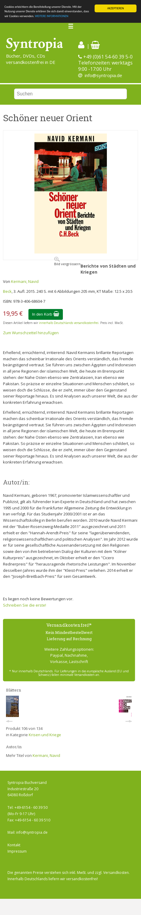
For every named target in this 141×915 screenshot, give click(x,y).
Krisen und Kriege (45, 734)
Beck (7, 291)
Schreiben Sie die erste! (24, 605)
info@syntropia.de (103, 75)
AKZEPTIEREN (115, 8)
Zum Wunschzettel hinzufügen (31, 332)
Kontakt (13, 845)
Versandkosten (116, 872)
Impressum (17, 851)
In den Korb (45, 314)
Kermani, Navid (25, 281)
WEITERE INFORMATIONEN (51, 16)
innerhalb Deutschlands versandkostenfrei (68, 323)
